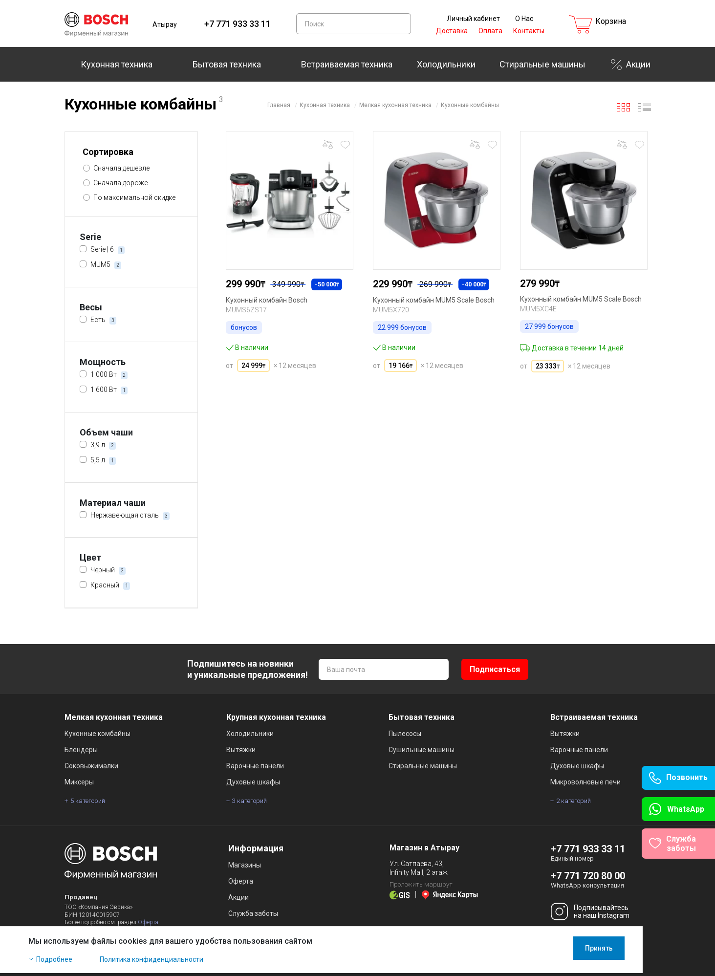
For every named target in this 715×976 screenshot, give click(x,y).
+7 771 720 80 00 (588, 876)
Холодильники (446, 64)
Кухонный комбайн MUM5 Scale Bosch (434, 300)
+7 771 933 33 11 (237, 24)
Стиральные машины (542, 64)
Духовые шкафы (253, 782)
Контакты (528, 31)
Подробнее (90, 962)
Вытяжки (241, 750)
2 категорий (573, 800)
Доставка (452, 31)
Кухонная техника (116, 64)
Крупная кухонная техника (276, 717)
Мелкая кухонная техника (395, 105)
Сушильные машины (422, 750)
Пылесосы (405, 733)
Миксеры (79, 782)
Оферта (148, 922)
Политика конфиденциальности (187, 962)
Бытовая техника (227, 64)
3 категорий (249, 800)
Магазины (244, 865)
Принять (635, 951)
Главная (278, 105)
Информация (255, 848)
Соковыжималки (91, 766)
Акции (638, 64)
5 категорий (87, 800)
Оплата (490, 31)
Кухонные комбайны (470, 105)
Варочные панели (255, 766)
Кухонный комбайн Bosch (266, 300)
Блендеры (81, 750)
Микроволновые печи (585, 782)
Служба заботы (253, 913)
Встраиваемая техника (346, 64)
